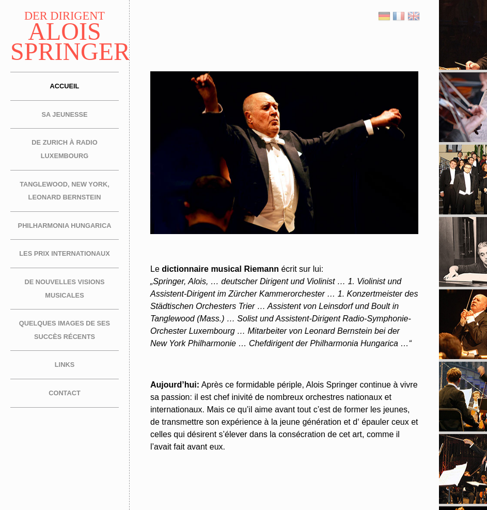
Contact (65, 393)
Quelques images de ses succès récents (64, 330)
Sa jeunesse (64, 114)
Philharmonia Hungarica (65, 225)
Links (64, 364)
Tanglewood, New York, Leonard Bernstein (64, 191)
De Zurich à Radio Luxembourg (64, 149)
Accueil (65, 86)
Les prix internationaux (64, 253)
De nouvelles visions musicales (64, 288)
